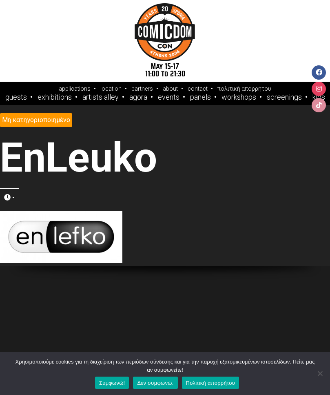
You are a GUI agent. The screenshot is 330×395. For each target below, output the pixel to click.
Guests (16, 97)
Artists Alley (100, 97)
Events (168, 97)
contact (198, 88)
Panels (200, 97)
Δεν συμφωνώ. (155, 383)
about (170, 88)
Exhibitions (55, 97)
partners (142, 88)
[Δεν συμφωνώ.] (320, 373)
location (111, 88)
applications (75, 88)
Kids (318, 97)
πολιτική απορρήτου (244, 88)
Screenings (284, 97)
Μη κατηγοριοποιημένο (36, 120)
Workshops (238, 97)
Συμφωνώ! (112, 383)
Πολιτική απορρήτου (210, 383)
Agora (138, 97)
